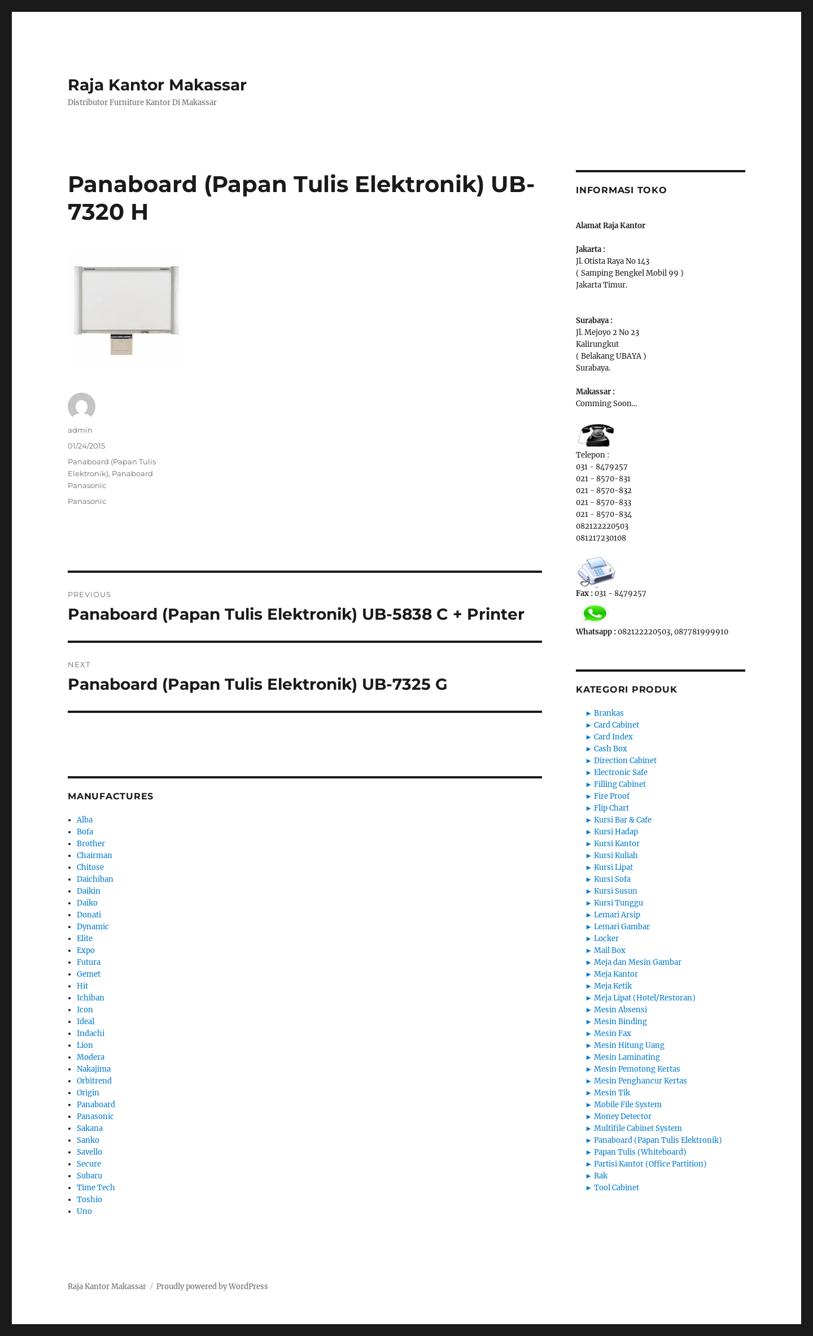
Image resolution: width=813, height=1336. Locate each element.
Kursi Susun (615, 891)
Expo (86, 950)
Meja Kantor (616, 974)
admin (80, 429)
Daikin (88, 891)
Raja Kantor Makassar (157, 84)
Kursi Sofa (612, 879)
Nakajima (94, 1069)
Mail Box (610, 950)
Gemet (88, 974)
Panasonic (87, 501)
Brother (91, 843)
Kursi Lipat (613, 867)
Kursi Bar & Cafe (623, 820)
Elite (85, 938)
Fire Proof (612, 796)
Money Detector (623, 1116)
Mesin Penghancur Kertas (640, 1081)
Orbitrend (94, 1081)
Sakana (90, 1128)
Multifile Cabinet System (638, 1128)
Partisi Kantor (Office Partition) (650, 1164)
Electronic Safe (621, 772)
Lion (85, 1045)
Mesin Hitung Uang (629, 1045)
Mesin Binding (620, 1021)
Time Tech (96, 1188)
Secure (89, 1164)
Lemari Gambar (622, 927)
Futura (88, 962)
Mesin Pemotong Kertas (637, 1069)
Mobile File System (628, 1104)
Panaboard (96, 1104)
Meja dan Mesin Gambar (637, 962)
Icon (85, 1010)
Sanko (88, 1140)
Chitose (90, 867)
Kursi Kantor (617, 843)
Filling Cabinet (620, 784)
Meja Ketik (613, 986)
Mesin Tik (612, 1093)
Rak (600, 1176)
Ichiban (90, 998)
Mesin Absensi (620, 1010)
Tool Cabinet (616, 1188)
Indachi (90, 1033)
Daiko (87, 903)
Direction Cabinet (625, 760)
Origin (88, 1093)
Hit (82, 986)
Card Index (613, 737)
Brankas (609, 713)
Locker (606, 938)
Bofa (85, 832)
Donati (89, 915)
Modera (90, 1057)
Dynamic (93, 927)
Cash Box (610, 749)
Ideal (85, 1021)
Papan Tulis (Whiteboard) (640, 1152)
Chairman (94, 855)
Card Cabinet (616, 725)
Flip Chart (611, 808)
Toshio (89, 1199)
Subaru (89, 1176)
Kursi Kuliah (616, 855)
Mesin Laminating (627, 1057)
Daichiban (95, 879)
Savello (89, 1152)
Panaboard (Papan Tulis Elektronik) (658, 1140)
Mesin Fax (612, 1033)
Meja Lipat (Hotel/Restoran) (645, 998)
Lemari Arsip (617, 915)
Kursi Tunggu (618, 903)
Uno (84, 1211)
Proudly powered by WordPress (212, 1286)
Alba (85, 820)
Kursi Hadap (616, 832)
